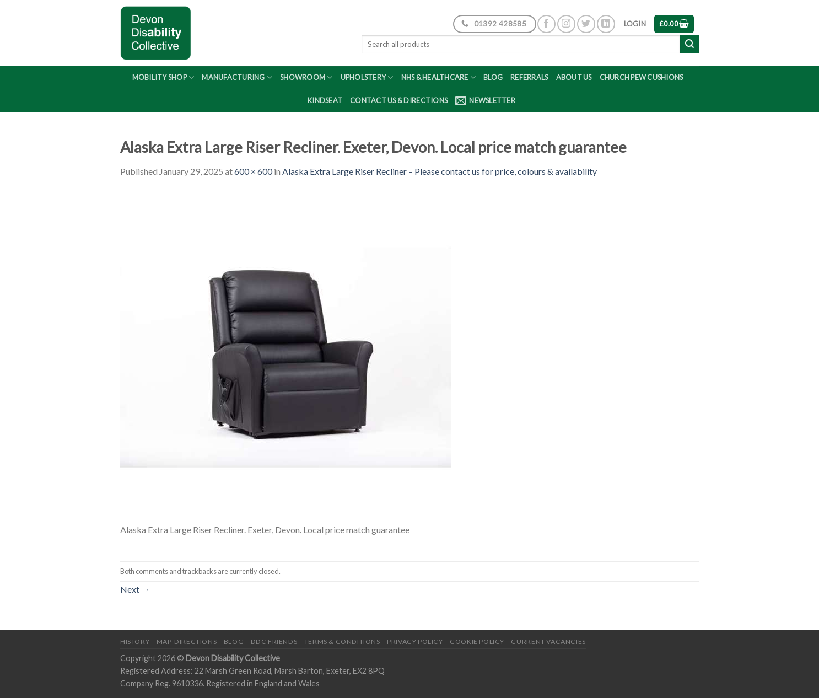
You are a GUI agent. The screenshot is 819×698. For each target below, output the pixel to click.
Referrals (529, 77)
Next (135, 589)
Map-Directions (187, 641)
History (134, 641)
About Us (574, 77)
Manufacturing (237, 77)
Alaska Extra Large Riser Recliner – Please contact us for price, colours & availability (439, 171)
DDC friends (274, 641)
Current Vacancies (548, 641)
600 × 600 (253, 171)
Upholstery (367, 77)
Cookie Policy (477, 641)
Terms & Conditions (342, 641)
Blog (493, 77)
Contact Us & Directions (399, 100)
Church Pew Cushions (641, 77)
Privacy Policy (415, 641)
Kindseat (325, 100)
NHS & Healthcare (438, 77)
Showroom (306, 77)
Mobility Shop (163, 77)
